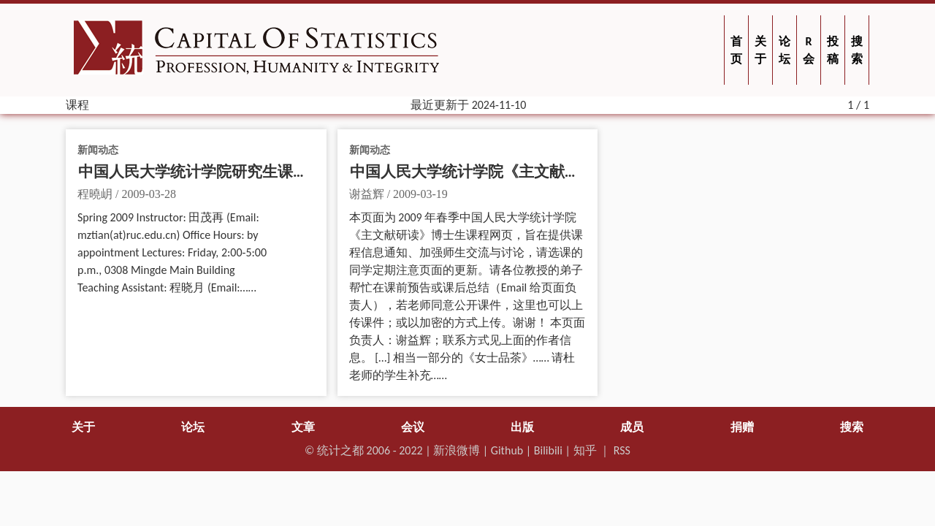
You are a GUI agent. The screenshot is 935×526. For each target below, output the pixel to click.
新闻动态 (97, 149)
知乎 (585, 450)
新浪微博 (456, 450)
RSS (622, 450)
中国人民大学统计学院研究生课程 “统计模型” (232, 171)
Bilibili (548, 450)
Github (507, 450)
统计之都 (340, 450)
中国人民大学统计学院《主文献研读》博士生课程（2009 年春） (566, 171)
